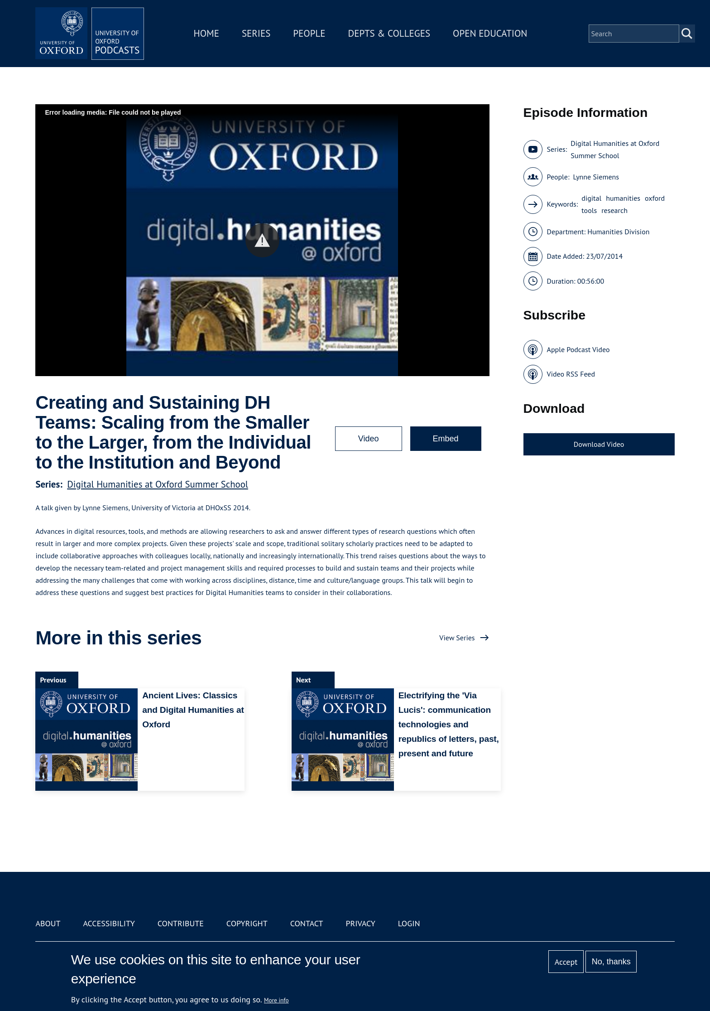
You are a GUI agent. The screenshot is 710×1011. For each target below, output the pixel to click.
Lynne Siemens (596, 176)
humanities (623, 198)
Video (368, 438)
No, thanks (611, 961)
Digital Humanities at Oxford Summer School (157, 484)
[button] (262, 240)
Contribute (181, 923)
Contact (306, 923)
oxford (655, 198)
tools (589, 210)
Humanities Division (618, 231)
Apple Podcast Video (578, 349)
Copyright (247, 923)
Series (256, 33)
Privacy (360, 923)
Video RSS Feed (571, 373)
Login (409, 923)
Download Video (599, 444)
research (614, 210)
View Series (457, 637)
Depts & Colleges (389, 33)
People (309, 33)
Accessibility (108, 923)
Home (206, 33)
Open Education (490, 33)
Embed (446, 438)
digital (591, 198)
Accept (566, 962)
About (47, 923)
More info (276, 1000)
